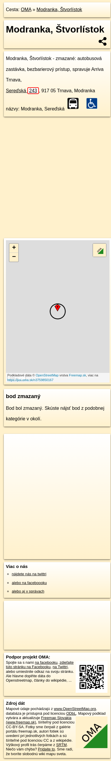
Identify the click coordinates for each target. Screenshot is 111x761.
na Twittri (60, 667)
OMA (26, 9)
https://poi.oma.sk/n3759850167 (30, 380)
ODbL (71, 713)
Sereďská (22, 90)
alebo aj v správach (28, 591)
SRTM (61, 745)
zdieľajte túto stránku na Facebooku (40, 664)
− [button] (14, 257)
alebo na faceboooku (29, 583)
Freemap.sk (77, 375)
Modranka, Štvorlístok (59, 9)
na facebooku (46, 662)
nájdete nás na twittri (29, 574)
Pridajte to (46, 749)
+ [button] (14, 248)
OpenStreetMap (47, 375)
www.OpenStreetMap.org (75, 709)
